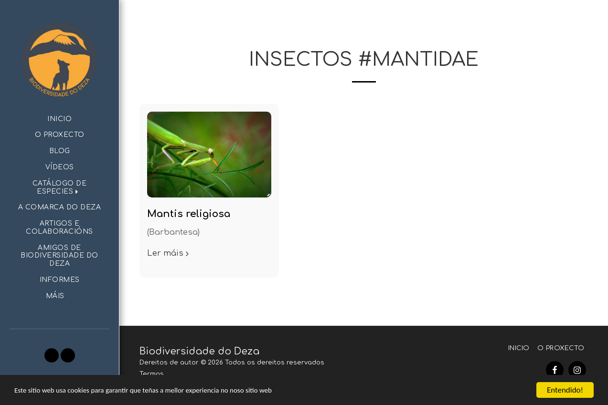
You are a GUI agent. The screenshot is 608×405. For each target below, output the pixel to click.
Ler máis (169, 253)
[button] (59, 188)
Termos (151, 373)
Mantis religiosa (188, 213)
